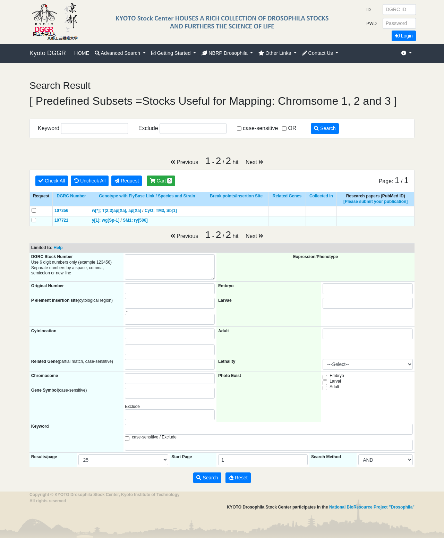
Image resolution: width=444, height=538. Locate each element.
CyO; (150, 210)
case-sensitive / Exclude (154, 437)
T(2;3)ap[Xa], (114, 210)
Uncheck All (89, 180)
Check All (52, 180)
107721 (61, 220)
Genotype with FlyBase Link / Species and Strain (147, 196)
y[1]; (96, 220)
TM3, (160, 210)
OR (292, 128)
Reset (238, 477)
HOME (81, 53)
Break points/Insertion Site (236, 196)
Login (404, 36)
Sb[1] (171, 210)
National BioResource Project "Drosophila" (372, 507)
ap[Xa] (134, 210)
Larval (335, 381)
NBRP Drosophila (225, 53)
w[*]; (96, 210)
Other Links (275, 53)
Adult (334, 386)
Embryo (337, 375)
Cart (161, 180)
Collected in (321, 196)
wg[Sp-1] (111, 220)
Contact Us (318, 53)
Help (57, 247)
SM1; (128, 220)
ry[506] (140, 220)
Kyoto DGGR (47, 53)
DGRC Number (71, 196)
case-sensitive (260, 128)
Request (126, 180)
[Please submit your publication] (375, 201)
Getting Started (171, 53)
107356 (61, 210)
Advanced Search (118, 53)
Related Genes (287, 196)
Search (324, 128)
